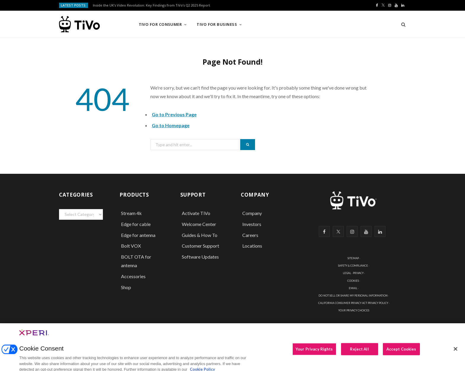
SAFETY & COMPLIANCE (353, 265)
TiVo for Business (217, 24)
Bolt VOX (131, 246)
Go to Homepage (170, 125)
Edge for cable (136, 224)
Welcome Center (199, 224)
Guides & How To (199, 235)
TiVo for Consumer (160, 24)
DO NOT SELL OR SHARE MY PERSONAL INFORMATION (353, 295)
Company (252, 213)
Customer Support (200, 246)
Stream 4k (131, 213)
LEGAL (347, 273)
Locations (252, 246)
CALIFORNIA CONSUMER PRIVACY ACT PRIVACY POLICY (353, 303)
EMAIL (353, 288)
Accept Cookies (401, 351)
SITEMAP (353, 258)
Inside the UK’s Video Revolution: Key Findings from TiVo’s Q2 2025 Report (151, 5)
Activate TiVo (196, 213)
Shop (126, 287)
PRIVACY (358, 273)
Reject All (359, 351)
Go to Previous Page (174, 114)
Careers (250, 235)
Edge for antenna (138, 235)
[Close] (455, 351)
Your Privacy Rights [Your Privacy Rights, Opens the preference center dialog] (314, 351)
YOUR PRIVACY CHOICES (353, 310)
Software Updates (200, 256)
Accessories (133, 276)
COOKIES (353, 280)
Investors (251, 224)
